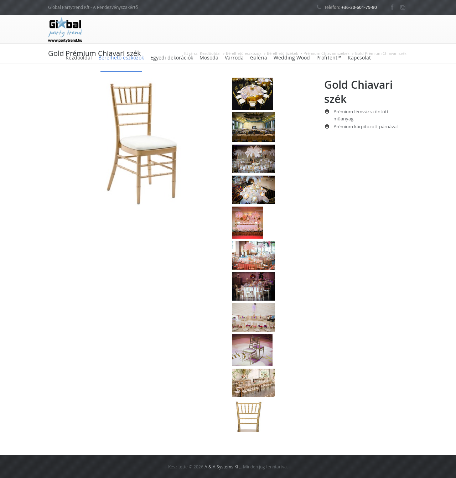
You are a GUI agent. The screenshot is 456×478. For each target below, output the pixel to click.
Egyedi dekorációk (171, 57)
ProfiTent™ (328, 57)
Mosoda (209, 57)
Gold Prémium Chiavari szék (380, 53)
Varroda (234, 57)
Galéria (258, 57)
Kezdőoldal (79, 57)
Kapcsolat (359, 57)
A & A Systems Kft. (222, 466)
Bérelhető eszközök (121, 57)
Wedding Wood (292, 57)
